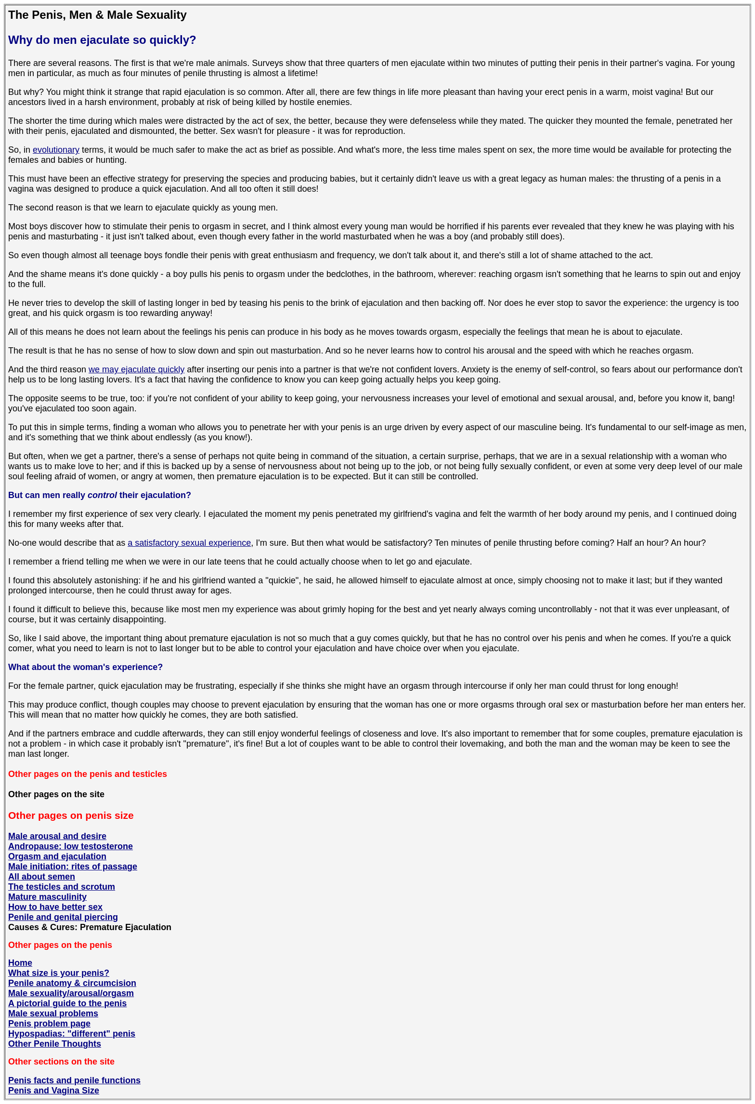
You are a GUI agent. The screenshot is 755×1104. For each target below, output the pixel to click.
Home (20, 963)
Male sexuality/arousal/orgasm (71, 993)
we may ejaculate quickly (136, 369)
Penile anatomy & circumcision (72, 983)
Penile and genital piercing (63, 917)
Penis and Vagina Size (53, 1090)
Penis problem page (49, 1023)
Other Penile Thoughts (54, 1044)
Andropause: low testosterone (70, 846)
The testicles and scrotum (61, 887)
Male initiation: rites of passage (72, 866)
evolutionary (56, 150)
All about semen (41, 876)
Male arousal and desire (57, 836)
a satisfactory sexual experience (189, 543)
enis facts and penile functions (77, 1080)
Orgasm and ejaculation (57, 856)
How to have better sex (55, 907)
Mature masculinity (47, 897)
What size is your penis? (58, 973)
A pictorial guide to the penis (67, 1003)
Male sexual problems (53, 1013)
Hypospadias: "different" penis (71, 1033)
